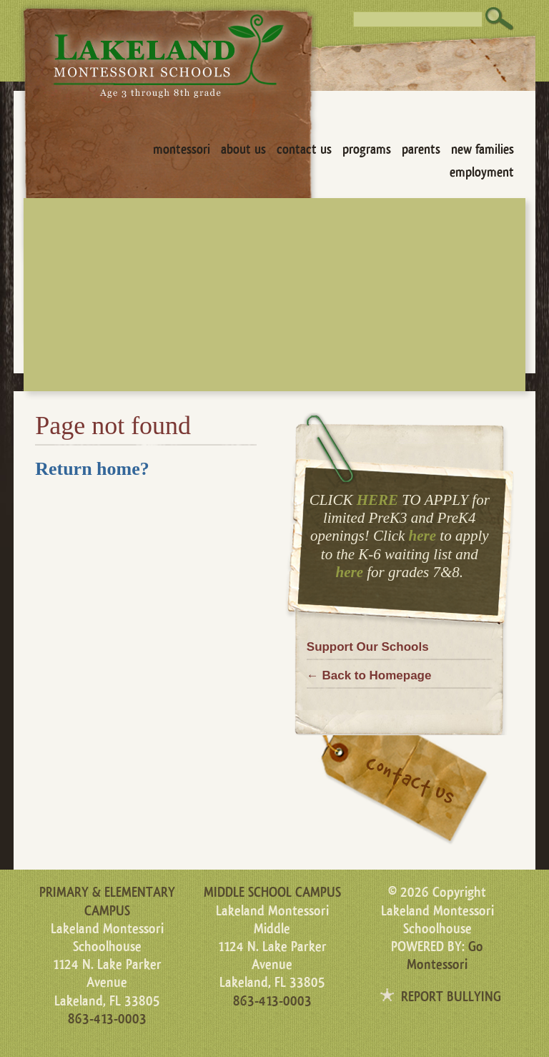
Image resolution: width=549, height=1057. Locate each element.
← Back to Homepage (369, 675)
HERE (377, 499)
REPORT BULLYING (451, 997)
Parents (421, 149)
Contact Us (304, 149)
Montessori (181, 149)
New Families (482, 149)
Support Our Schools (368, 647)
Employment (482, 172)
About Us (243, 149)
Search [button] (499, 19)
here (423, 535)
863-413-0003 (107, 1019)
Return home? (92, 468)
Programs (366, 149)
